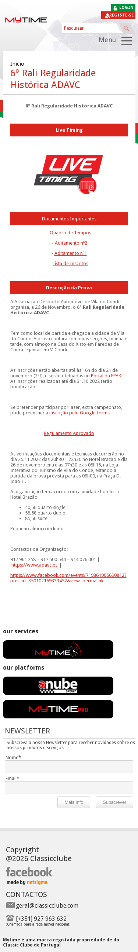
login (126, 7)
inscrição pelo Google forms (79, 412)
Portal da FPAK (106, 375)
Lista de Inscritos (70, 263)
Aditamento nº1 (70, 253)
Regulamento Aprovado (69, 433)
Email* (12, 778)
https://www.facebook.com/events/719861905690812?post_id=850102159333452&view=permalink (68, 577)
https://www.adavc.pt (34, 565)
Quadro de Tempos (70, 232)
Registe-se (121, 15)
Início (17, 64)
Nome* (13, 757)
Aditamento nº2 (71, 243)
